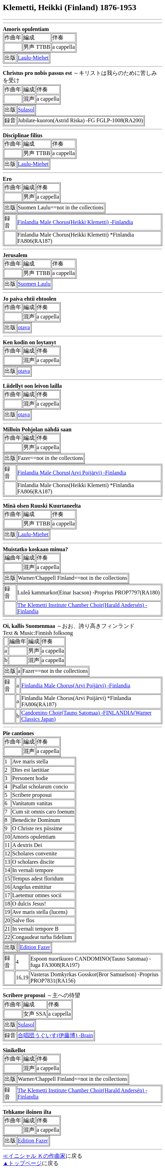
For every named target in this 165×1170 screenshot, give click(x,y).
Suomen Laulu (34, 284)
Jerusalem (15, 255)
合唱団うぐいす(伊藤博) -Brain (55, 1035)
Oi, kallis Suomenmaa (29, 626)
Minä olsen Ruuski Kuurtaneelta (42, 506)
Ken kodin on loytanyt (29, 342)
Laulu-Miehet (33, 58)
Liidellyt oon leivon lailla (32, 386)
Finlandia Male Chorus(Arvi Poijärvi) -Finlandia (71, 473)
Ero (7, 179)
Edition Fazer (35, 947)
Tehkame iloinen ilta (27, 1112)
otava (24, 327)
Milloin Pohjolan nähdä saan (37, 429)
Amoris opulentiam (26, 29)
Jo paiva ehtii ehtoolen (29, 299)
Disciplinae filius (22, 135)
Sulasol (26, 110)
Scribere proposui (24, 995)
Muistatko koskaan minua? (35, 549)
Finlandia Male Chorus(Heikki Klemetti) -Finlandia (75, 222)
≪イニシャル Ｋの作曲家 (34, 1156)
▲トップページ (22, 1163)
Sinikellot (14, 1050)
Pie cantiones (18, 733)
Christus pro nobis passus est (37, 73)
